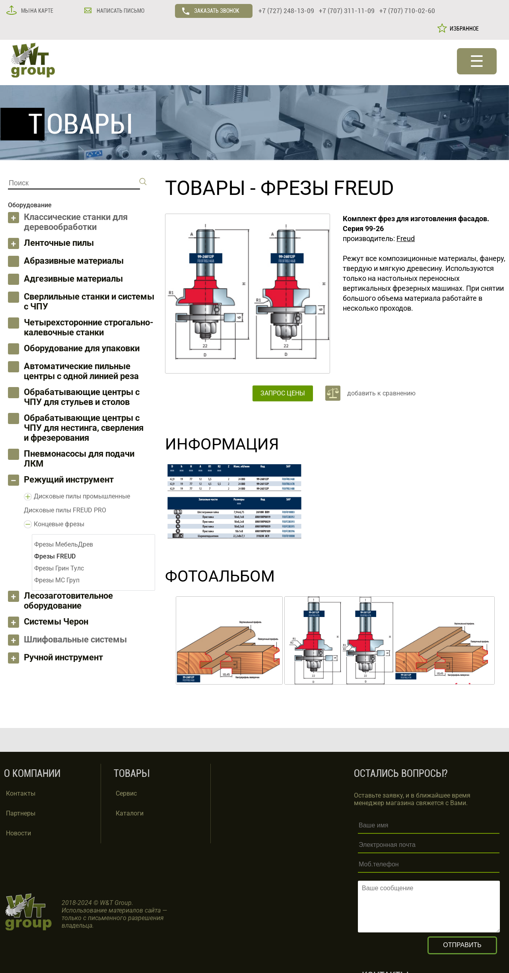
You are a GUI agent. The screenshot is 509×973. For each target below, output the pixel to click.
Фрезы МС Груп (57, 580)
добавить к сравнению (381, 393)
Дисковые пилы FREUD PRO (65, 510)
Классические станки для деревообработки (76, 222)
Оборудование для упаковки (82, 348)
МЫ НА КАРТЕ (36, 11)
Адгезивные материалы (73, 279)
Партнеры (20, 813)
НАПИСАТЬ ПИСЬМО (119, 11)
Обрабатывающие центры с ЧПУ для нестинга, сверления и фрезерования (84, 428)
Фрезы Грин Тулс (59, 568)
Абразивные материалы (74, 261)
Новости (18, 833)
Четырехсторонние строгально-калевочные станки (88, 327)
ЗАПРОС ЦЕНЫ (282, 393)
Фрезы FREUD (327, 188)
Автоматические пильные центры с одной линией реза (81, 371)
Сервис (126, 793)
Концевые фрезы (59, 524)
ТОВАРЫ (205, 188)
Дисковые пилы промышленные (82, 496)
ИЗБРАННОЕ (463, 28)
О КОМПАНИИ (32, 773)
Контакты (20, 793)
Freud (405, 238)
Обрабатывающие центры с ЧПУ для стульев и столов (82, 397)
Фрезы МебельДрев (63, 544)
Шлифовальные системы (75, 639)
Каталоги (130, 813)
